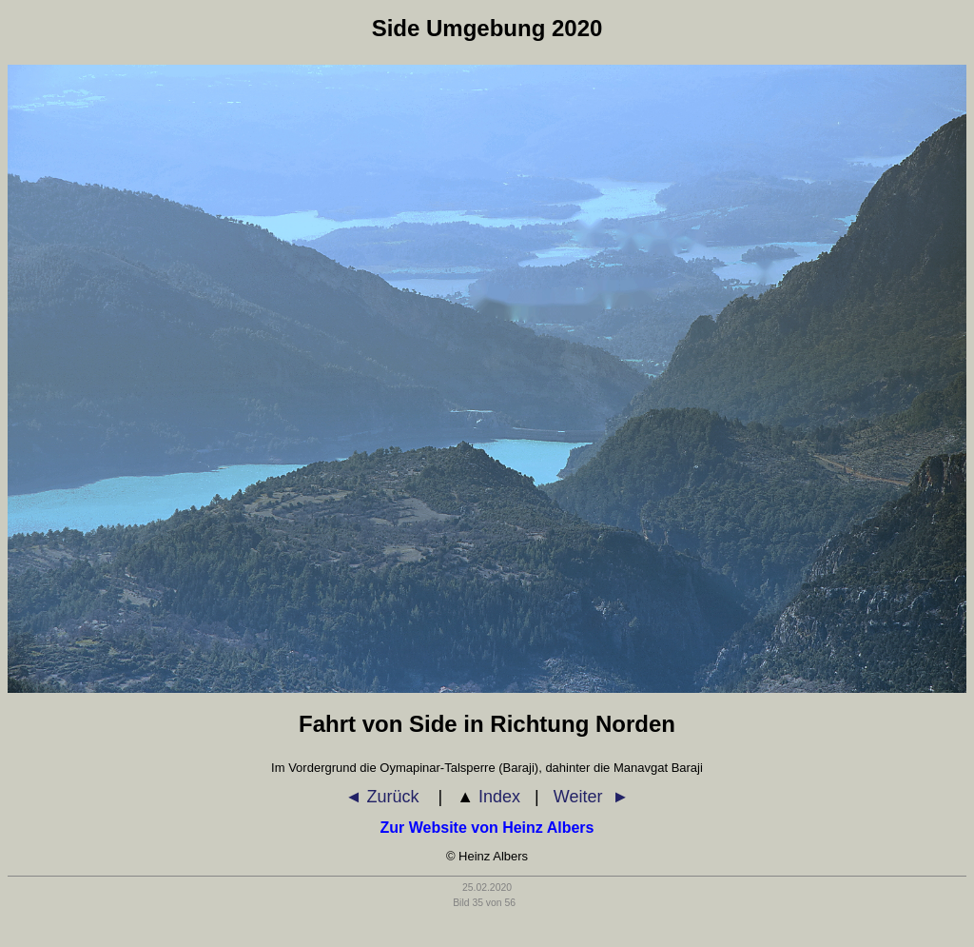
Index (488, 796)
